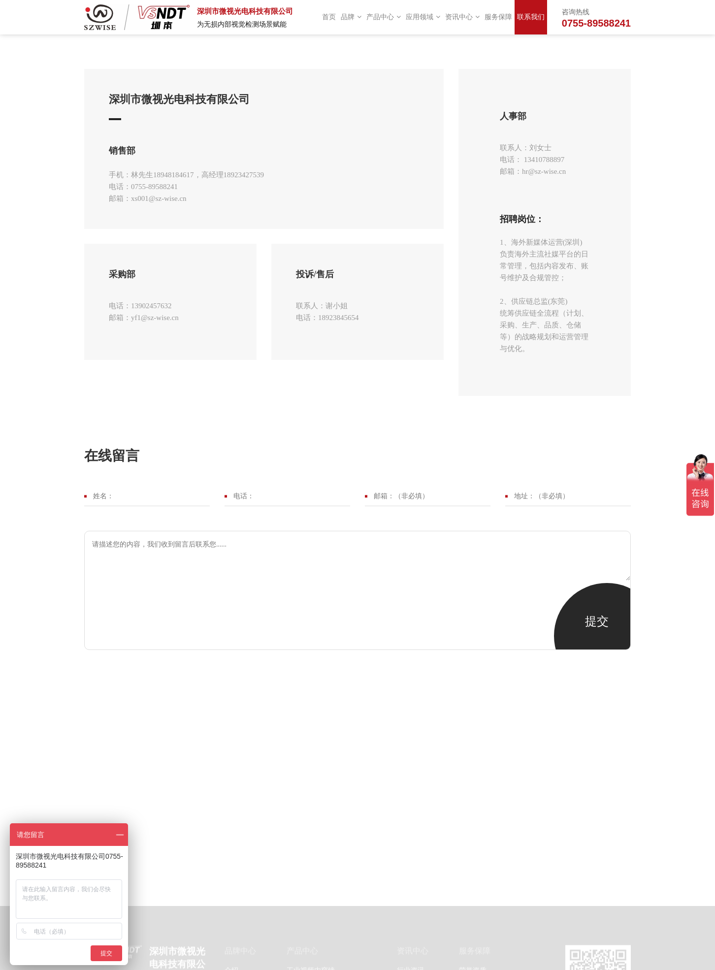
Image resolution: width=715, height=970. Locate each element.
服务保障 (498, 17)
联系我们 (531, 17)
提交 (597, 621)
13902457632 (151, 306)
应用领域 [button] (423, 17)
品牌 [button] (351, 17)
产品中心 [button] (383, 17)
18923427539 (244, 175)
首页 (329, 17)
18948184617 (173, 175)
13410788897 (543, 159)
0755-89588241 (596, 23)
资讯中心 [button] (462, 17)
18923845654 (338, 318)
